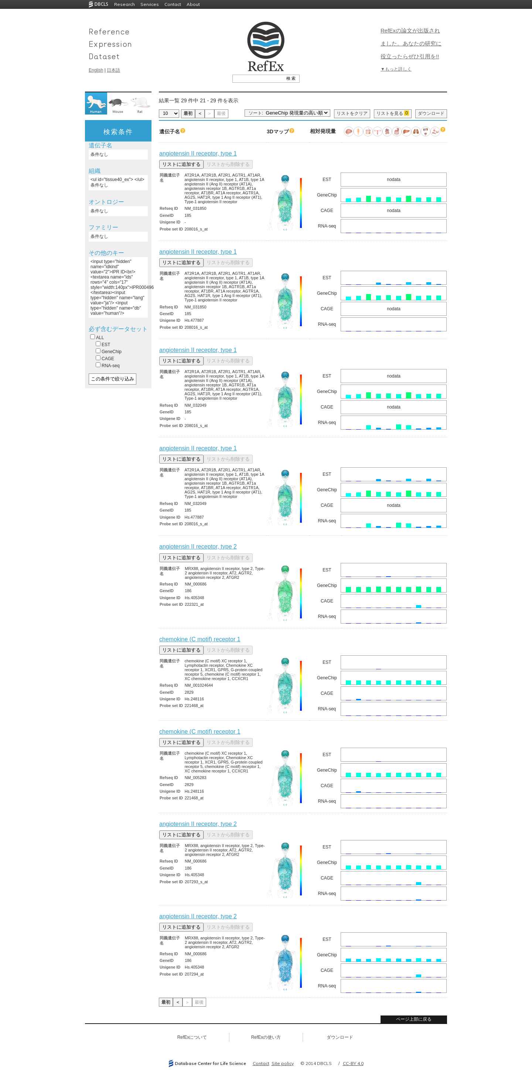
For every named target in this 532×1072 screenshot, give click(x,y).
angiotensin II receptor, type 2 (198, 546)
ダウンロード (431, 113)
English (96, 70)
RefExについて (192, 1037)
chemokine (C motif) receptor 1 (200, 639)
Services (149, 4)
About (193, 4)
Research (124, 4)
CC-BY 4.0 (353, 1063)
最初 (188, 113)
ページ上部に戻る (414, 1019)
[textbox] (258, 78)
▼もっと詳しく (396, 69)
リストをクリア (352, 113)
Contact (172, 4)
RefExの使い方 (266, 1037)
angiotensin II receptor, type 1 (198, 153)
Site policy (283, 1063)
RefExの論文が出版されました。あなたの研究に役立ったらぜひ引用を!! (411, 43)
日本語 (113, 70)
